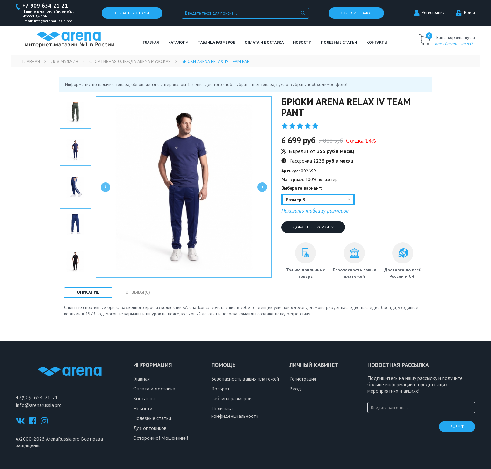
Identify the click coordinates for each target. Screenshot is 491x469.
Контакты (376, 42)
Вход (295, 388)
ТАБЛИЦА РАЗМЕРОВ (216, 42)
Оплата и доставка (264, 42)
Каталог (178, 42)
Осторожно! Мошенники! (160, 438)
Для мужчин (64, 61)
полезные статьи (339, 42)
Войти (465, 13)
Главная (151, 42)
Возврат (220, 388)
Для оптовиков (150, 428)
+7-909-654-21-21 (45, 6)
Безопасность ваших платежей (245, 378)
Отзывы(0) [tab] (138, 292)
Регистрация (429, 13)
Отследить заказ (356, 13)
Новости (302, 42)
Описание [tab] (88, 292)
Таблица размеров (231, 398)
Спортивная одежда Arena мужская (130, 61)
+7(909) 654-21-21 (37, 397)
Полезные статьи (152, 418)
